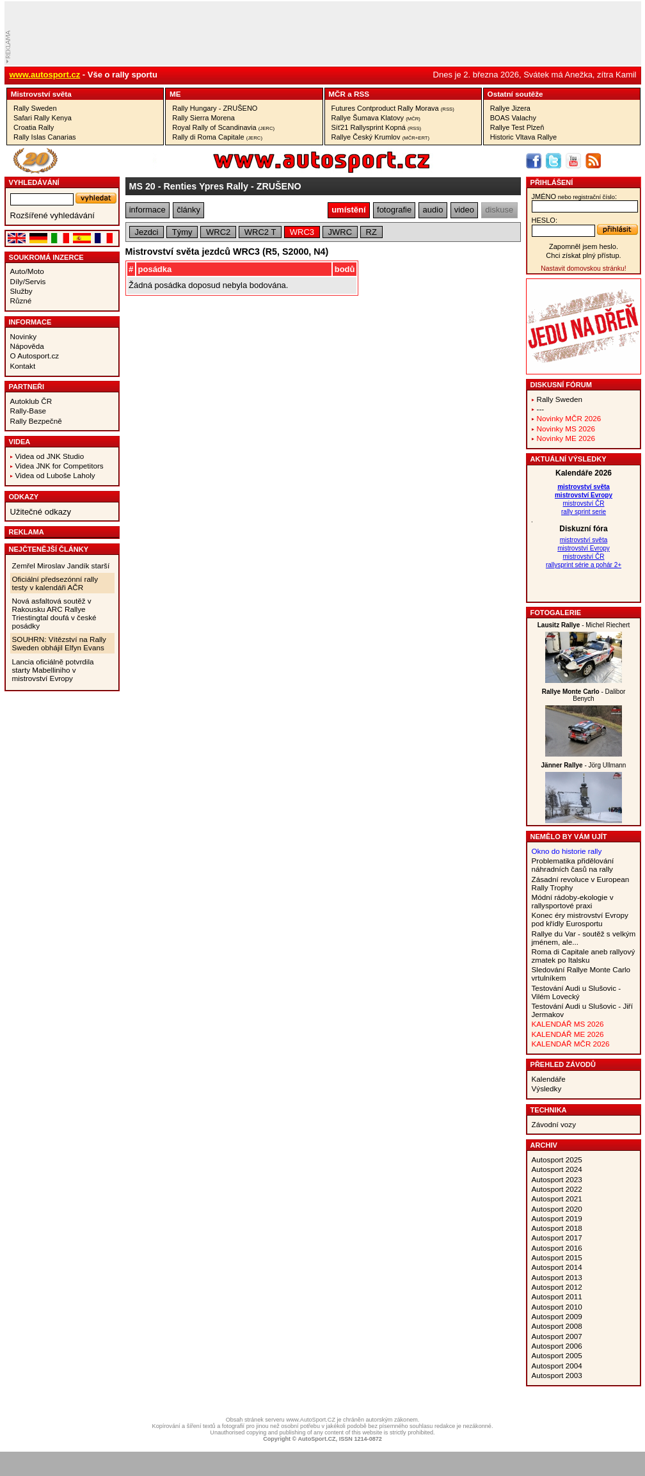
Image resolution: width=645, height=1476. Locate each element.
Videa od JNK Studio (49, 456)
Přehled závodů (563, 1064)
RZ (371, 232)
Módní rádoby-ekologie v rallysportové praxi (573, 901)
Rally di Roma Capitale (217, 137)
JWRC (340, 232)
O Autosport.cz (35, 355)
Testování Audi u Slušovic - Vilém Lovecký (576, 992)
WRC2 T (260, 232)
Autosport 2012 (557, 1287)
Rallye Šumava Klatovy (375, 118)
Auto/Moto (27, 271)
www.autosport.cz (45, 74)
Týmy (182, 232)
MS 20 (142, 186)
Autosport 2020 (557, 1209)
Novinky (23, 336)
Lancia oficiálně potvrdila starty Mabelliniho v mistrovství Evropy (53, 669)
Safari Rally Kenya (42, 118)
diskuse (499, 209)
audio (433, 209)
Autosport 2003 (557, 1375)
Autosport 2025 (557, 1159)
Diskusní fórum (561, 385)
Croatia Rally (33, 127)
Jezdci (146, 232)
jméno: (574, 196)
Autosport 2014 (557, 1267)
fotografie (394, 209)
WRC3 (302, 232)
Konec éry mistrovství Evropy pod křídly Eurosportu (580, 919)
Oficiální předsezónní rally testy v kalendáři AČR (55, 583)
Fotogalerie (556, 612)
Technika (548, 1110)
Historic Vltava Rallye (523, 137)
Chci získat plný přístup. (583, 255)
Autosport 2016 (557, 1248)
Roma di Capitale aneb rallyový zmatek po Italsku (583, 955)
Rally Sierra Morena (203, 118)
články (188, 209)
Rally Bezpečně (36, 421)
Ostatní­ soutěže (515, 94)
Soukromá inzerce (46, 257)
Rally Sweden (35, 108)
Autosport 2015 (557, 1257)
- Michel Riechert (584, 625)
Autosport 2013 (557, 1277)
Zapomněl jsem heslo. (583, 246)
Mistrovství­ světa (41, 94)
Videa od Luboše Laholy (55, 475)
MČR (337, 94)
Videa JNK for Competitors (59, 465)
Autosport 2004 (557, 1365)
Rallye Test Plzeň (517, 127)
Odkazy (24, 497)
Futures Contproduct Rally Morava (392, 108)
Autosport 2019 (557, 1218)
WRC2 (218, 232)
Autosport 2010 (557, 1307)
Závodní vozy (554, 1124)
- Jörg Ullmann (583, 765)
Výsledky (547, 1088)
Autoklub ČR (31, 401)
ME (175, 94)
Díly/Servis (28, 281)
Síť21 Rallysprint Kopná (376, 127)
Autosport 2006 (557, 1346)
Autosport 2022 (557, 1189)
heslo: (545, 220)
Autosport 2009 (557, 1316)
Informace (30, 322)
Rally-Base (28, 410)
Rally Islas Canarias (44, 137)
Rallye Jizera (510, 108)
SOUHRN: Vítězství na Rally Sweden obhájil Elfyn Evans (59, 643)
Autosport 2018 (557, 1228)
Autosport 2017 (557, 1237)
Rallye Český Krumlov (380, 137)
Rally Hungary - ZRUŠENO (214, 108)
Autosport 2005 (557, 1355)
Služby (21, 291)
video (464, 209)
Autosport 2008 (557, 1326)
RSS (361, 94)
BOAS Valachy (513, 118)
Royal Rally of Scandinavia (223, 127)
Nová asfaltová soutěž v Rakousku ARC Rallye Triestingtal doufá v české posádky (54, 613)
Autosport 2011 (557, 1296)
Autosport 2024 (557, 1169)
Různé (21, 300)
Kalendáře (549, 1079)
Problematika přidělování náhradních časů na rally (573, 864)
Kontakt (23, 366)
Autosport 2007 (557, 1336)
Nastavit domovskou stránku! (583, 268)
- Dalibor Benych (584, 695)
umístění (348, 209)
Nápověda (27, 346)
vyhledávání (34, 182)
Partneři (27, 386)
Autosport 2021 (557, 1198)
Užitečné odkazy (40, 512)
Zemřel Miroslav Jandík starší (61, 565)
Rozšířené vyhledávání (52, 215)
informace (147, 209)
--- (541, 409)
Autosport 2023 (557, 1179)
